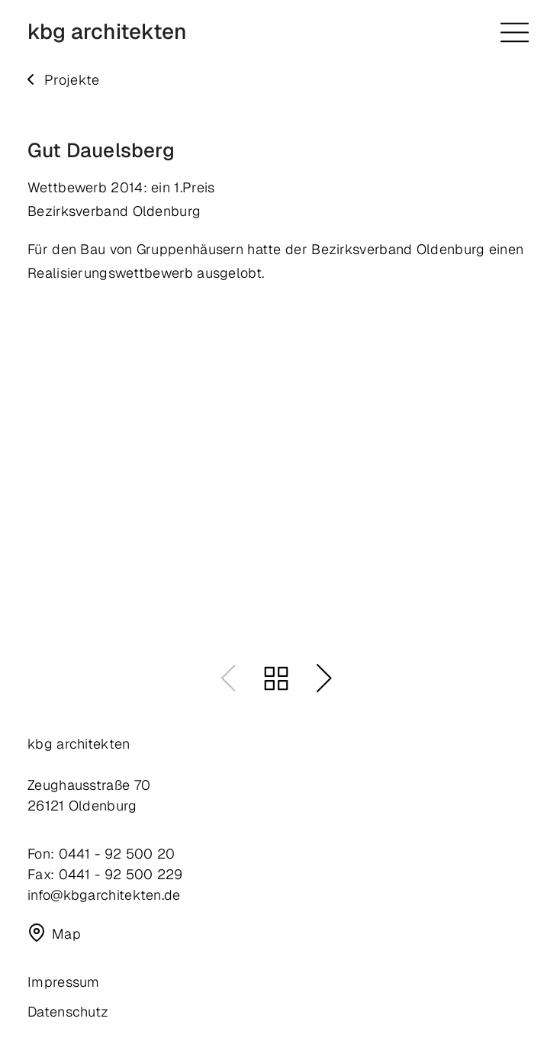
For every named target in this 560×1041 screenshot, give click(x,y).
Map (66, 933)
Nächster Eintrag (324, 678)
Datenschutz (67, 1011)
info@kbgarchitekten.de (104, 895)
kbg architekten (107, 32)
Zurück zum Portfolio (276, 678)
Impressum (63, 982)
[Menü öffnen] (515, 32)
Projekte (71, 80)
